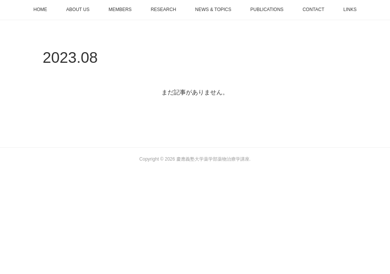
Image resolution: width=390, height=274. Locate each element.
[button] (40, 10)
